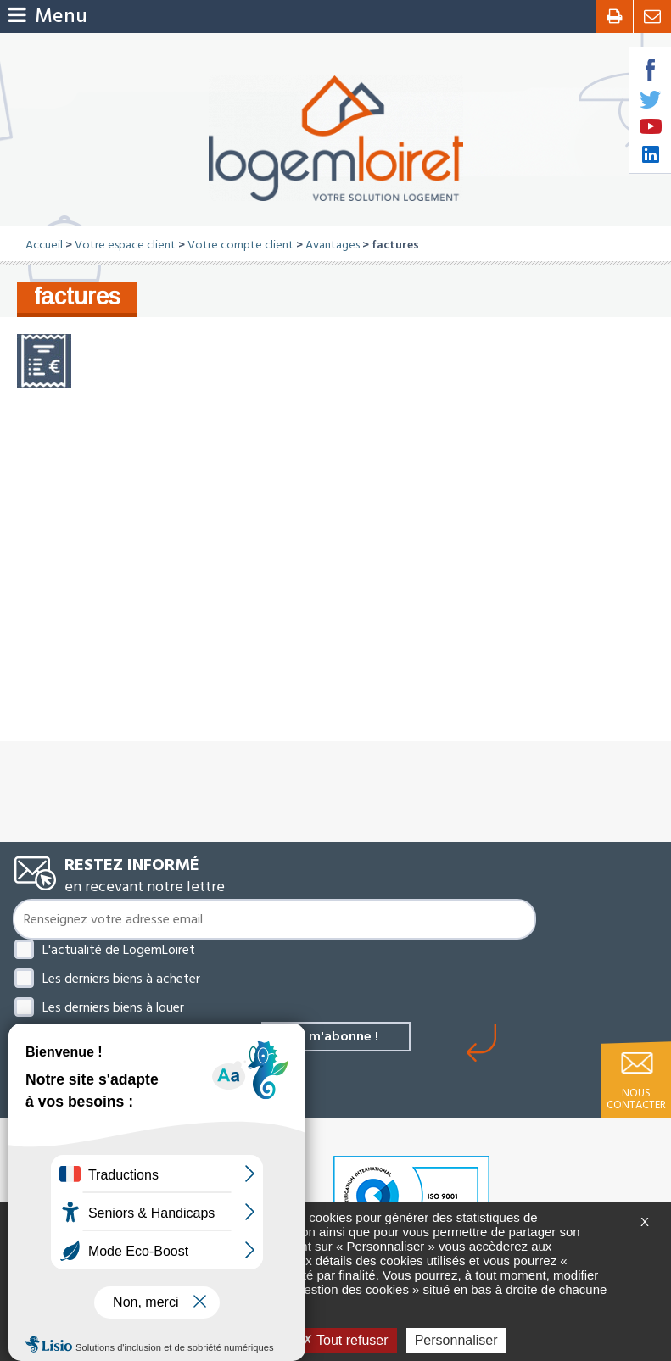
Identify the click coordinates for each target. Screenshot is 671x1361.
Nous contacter (636, 1099)
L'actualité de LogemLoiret (118, 949)
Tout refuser (345, 1340)
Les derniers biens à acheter (121, 978)
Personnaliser (456, 1340)
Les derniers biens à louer (113, 1007)
